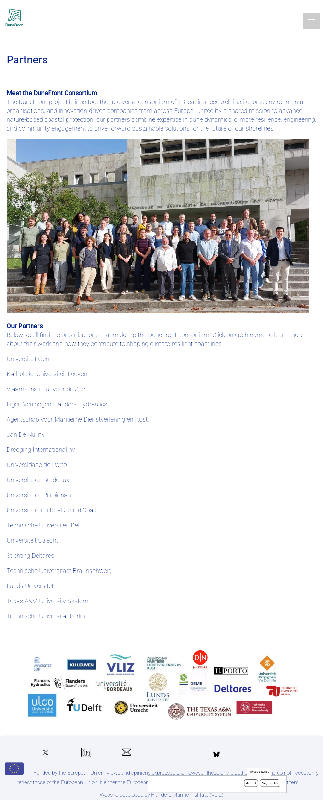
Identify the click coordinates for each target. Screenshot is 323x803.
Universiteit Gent (29, 359)
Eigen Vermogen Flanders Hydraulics (57, 404)
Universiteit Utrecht (32, 540)
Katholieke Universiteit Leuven (47, 374)
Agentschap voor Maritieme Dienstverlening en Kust (77, 419)
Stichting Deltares (30, 555)
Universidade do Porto (37, 464)
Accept (251, 784)
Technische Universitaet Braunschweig (59, 570)
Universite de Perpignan (39, 495)
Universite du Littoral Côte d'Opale (52, 510)
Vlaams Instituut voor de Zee (46, 389)
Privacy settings (259, 773)
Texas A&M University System (47, 601)
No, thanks (270, 784)
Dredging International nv (41, 449)
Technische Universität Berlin (46, 616)
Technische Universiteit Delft (45, 525)
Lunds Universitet (30, 586)
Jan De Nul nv (26, 434)
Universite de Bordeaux (38, 480)
